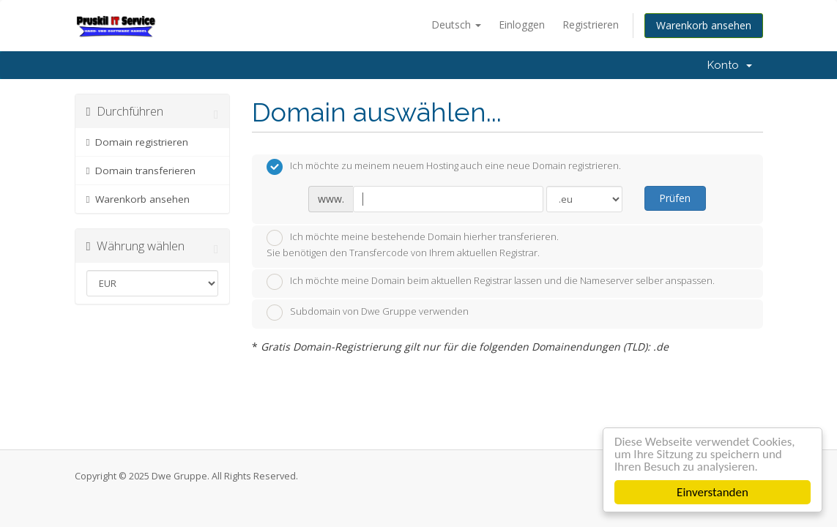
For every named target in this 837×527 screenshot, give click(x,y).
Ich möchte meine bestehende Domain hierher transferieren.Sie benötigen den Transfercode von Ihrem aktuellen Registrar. (413, 244)
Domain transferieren (141, 170)
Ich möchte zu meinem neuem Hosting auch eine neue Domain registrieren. (444, 167)
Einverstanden (712, 492)
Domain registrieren (137, 142)
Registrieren (590, 24)
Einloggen (522, 24)
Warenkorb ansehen (703, 25)
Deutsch (456, 24)
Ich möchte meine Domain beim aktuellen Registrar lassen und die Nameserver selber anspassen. (491, 282)
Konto (729, 65)
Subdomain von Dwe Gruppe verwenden (368, 312)
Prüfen (675, 198)
